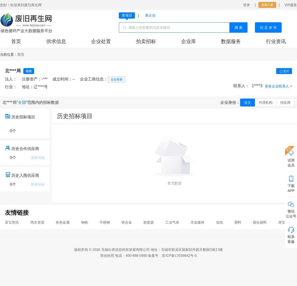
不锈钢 (104, 222)
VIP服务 (290, 5)
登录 (246, 5)
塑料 (237, 222)
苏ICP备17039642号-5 (179, 256)
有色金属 (63, 222)
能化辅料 (260, 222)
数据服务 (231, 41)
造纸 (219, 222)
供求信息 (56, 41)
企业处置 (101, 41)
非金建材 (197, 222)
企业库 (188, 41)
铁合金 (127, 222)
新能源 (148, 222)
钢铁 (84, 222)
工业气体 (172, 222)
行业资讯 (276, 41)
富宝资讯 (12, 222)
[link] (20, 54)
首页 (16, 41)
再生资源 (37, 222)
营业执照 (107, 256)
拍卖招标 (146, 41)
